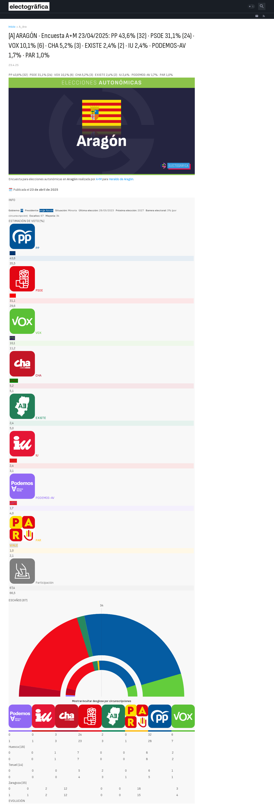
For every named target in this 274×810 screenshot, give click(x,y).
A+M (99, 179)
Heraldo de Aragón (121, 179)
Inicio (12, 26)
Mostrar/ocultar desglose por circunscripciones (101, 701)
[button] (251, 6)
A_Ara (23, 26)
